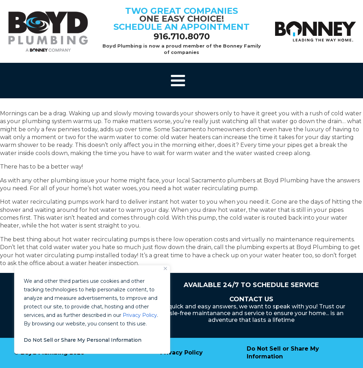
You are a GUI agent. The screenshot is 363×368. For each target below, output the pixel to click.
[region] (92, 309)
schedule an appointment (181, 27)
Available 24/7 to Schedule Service (251, 285)
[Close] (165, 268)
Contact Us (251, 299)
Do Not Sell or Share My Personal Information (82, 340)
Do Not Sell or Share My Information (283, 352)
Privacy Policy (140, 315)
